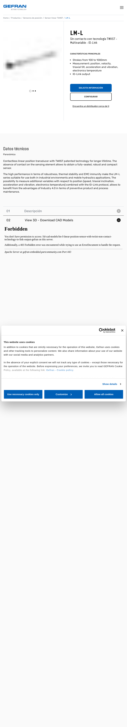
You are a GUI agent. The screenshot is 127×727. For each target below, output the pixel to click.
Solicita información (91, 88)
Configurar (91, 96)
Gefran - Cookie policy (59, 370)
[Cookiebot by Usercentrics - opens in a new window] (101, 330)
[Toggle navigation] (122, 7)
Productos (16, 18)
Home (6, 18)
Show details (109, 384)
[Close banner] (122, 330)
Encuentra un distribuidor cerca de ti (91, 106)
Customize (64, 394)
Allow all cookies (103, 394)
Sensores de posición (32, 18)
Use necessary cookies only (23, 394)
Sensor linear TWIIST (54, 18)
